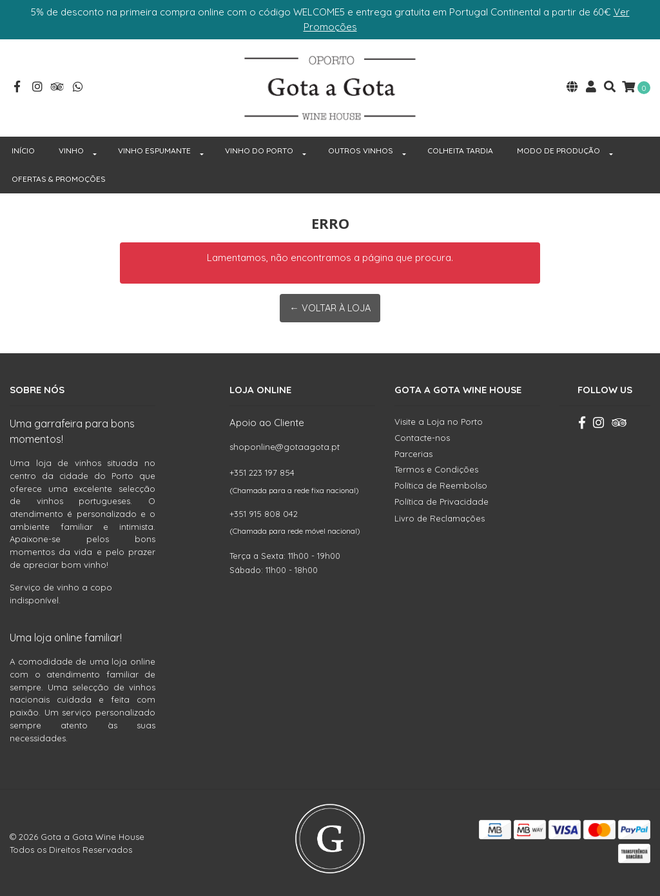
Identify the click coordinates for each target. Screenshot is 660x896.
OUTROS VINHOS (360, 148)
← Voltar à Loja (330, 306)
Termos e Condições (436, 467)
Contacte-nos (422, 436)
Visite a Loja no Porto (438, 419)
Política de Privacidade (441, 499)
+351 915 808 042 (263, 512)
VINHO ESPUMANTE (154, 148)
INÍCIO (23, 148)
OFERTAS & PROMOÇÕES (59, 177)
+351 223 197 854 (262, 471)
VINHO (71, 148)
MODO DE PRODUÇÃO (558, 148)
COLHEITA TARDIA (460, 148)
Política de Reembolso (440, 483)
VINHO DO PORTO (259, 148)
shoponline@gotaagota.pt (284, 445)
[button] (572, 87)
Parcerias (413, 452)
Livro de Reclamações (439, 517)
